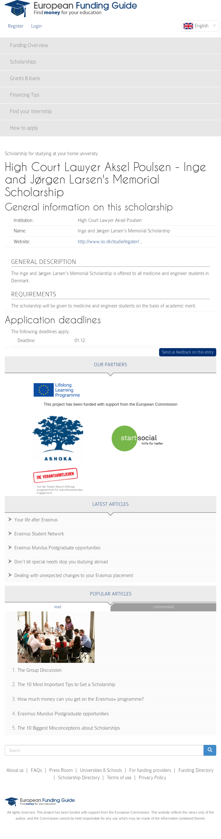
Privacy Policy (152, 777)
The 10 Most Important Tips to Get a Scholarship (66, 684)
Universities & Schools (101, 770)
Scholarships (23, 62)
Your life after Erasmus (35, 519)
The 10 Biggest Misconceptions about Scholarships (68, 728)
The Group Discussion (39, 670)
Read (67, 606)
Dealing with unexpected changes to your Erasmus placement (73, 575)
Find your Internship (31, 111)
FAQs (36, 770)
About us (14, 770)
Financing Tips (24, 95)
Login (36, 26)
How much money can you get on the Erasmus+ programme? (80, 699)
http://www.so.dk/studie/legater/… (110, 241)
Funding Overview (29, 45)
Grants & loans (25, 78)
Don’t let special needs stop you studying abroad (61, 561)
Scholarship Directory (79, 777)
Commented (163, 606)
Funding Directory (195, 770)
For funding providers (150, 770)
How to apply (24, 128)
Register (15, 26)
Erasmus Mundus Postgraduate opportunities (57, 547)
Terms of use (119, 777)
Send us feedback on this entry (188, 352)
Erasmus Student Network (39, 533)
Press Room (61, 770)
